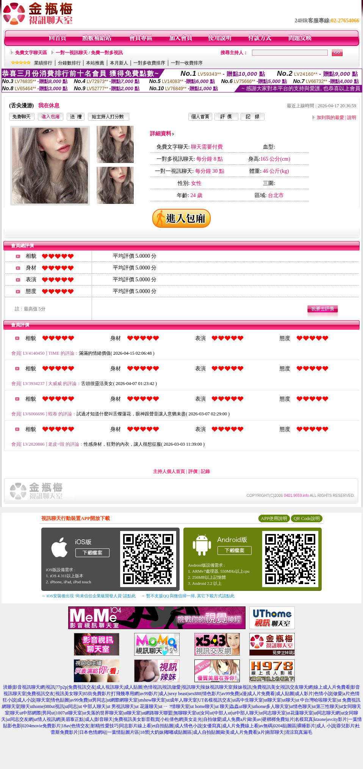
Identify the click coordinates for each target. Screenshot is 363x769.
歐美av (254, 719)
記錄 (205, 471)
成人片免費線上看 (240, 725)
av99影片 (149, 693)
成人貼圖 (133, 687)
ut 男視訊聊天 (120, 706)
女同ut (206, 713)
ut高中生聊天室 (247, 700)
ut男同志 (97, 700)
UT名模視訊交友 (214, 700)
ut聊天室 (272, 700)
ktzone (320, 719)
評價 (192, 471)
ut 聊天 (222, 706)
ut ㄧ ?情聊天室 (174, 706)
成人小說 (26, 700)
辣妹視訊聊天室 (217, 687)
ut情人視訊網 (47, 719)
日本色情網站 (92, 732)
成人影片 (304, 693)
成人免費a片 (234, 719)
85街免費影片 (97, 693)
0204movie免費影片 (41, 725)
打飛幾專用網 (125, 693)
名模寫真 (304, 719)
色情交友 (80, 725)
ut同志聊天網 (327, 713)
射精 (95, 725)
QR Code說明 (307, 518)
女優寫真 (212, 725)
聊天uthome (32, 706)
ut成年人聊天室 (181, 700)
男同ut (48, 713)
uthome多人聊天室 (270, 706)
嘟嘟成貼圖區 (178, 732)
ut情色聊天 (300, 706)
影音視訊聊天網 (29, 687)
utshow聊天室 (152, 700)
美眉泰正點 (72, 719)
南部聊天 (275, 732)
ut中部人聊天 (245, 713)
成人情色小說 (188, 725)
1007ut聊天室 (69, 713)
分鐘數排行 (69, 63)
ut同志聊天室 (273, 713)
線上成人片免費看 (332, 687)
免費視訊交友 (81, 687)
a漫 (243, 693)
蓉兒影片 (345, 725)
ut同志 (71, 706)
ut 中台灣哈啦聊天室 (316, 700)
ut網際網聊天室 (122, 700)
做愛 (337, 693)
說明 (351, 117)
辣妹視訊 (242, 687)
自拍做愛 (212, 719)
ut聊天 (288, 700)
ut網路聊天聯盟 (157, 713)
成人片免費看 (261, 693)
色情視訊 (153, 687)
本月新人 (119, 63)
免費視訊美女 (266, 687)
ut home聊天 (202, 706)
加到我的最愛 (330, 117)
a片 (346, 693)
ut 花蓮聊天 (146, 706)
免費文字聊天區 (31, 52)
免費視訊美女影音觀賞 (137, 719)
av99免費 (230, 693)
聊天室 (43, 700)
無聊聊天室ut (187, 713)
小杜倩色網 (171, 719)
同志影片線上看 (135, 725)
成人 (163, 693)
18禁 (144, 732)
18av (65, 725)
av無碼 (265, 725)
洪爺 (7, 687)
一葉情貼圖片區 (123, 732)
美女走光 (193, 719)
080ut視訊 (54, 706)
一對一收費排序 (187, 63)
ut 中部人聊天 (92, 706)
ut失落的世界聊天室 (102, 713)
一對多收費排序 (149, 63)
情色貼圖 (60, 700)
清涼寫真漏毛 (298, 732)
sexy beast (178, 693)
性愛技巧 (109, 725)
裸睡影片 (306, 725)
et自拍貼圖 (163, 725)
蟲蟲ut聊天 (240, 706)
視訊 (50, 687)
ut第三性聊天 (325, 706)
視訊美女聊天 (69, 693)
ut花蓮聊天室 (299, 713)
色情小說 (323, 693)
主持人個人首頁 (169, 471)
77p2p (61, 687)
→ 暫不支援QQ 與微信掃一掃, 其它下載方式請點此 (188, 596)
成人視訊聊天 (110, 687)
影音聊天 (104, 719)
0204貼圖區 (285, 725)
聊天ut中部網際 (25, 713)
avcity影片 (337, 719)
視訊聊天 (191, 687)
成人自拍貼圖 (206, 732)
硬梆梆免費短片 (278, 719)
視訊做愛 (172, 687)
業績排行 (43, 63)
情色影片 (211, 693)
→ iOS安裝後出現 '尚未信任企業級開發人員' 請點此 (88, 596)
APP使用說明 (274, 518)
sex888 (194, 693)
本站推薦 (95, 63)
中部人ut (222, 713)
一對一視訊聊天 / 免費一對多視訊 (89, 52)
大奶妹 (157, 732)
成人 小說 (326, 725)
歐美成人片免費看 (239, 732)
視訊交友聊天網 (297, 687)
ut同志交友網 (20, 719)
